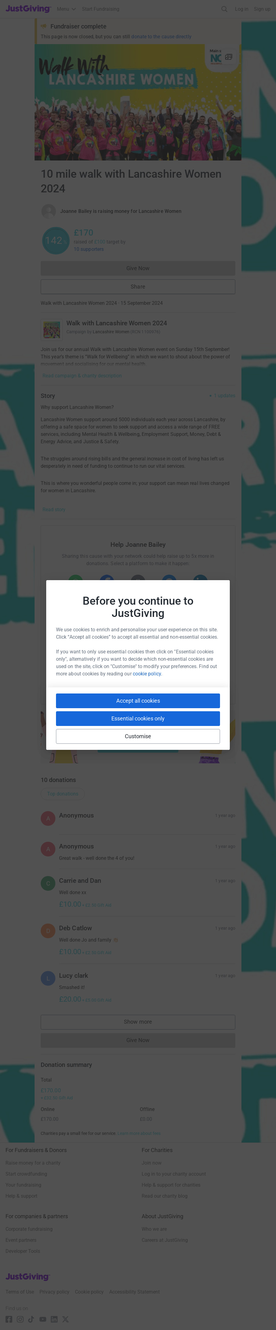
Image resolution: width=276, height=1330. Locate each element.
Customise (138, 736)
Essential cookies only (138, 718)
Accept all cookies (138, 700)
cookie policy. (147, 674)
